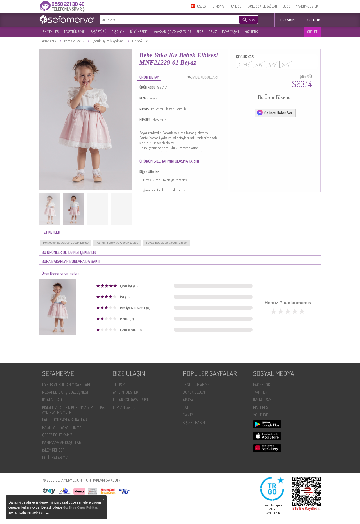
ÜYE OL (236, 6)
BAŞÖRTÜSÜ (98, 31)
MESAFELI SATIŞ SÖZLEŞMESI (65, 392)
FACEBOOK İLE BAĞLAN (262, 6)
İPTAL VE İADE (53, 399)
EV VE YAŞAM (230, 31)
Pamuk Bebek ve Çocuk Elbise (117, 242)
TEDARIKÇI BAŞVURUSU (130, 399)
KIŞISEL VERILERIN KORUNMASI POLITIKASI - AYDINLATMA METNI (76, 409)
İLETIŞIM (118, 384)
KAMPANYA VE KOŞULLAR (61, 442)
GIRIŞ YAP (219, 6)
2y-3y (272, 65)
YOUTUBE (260, 415)
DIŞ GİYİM (118, 31)
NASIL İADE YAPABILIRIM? (61, 427)
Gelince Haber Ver (274, 112)
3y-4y (285, 65)
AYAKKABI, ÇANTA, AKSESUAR (172, 31)
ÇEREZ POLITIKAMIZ (57, 434)
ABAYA (188, 399)
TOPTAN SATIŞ (123, 407)
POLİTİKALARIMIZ (55, 457)
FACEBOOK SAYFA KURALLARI (65, 419)
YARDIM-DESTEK (307, 6)
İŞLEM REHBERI (53, 450)
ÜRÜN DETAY (149, 77)
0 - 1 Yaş (244, 65)
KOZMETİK (251, 31)
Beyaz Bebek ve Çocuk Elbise (166, 242)
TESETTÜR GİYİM (74, 31)
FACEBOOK (261, 384)
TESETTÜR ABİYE (196, 384)
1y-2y (259, 65)
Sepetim (314, 20)
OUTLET (312, 31)
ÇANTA (188, 415)
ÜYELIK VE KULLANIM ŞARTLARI (66, 384)
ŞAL (186, 407)
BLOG (286, 6)
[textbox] (161, 19)
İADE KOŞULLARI (204, 77)
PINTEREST (261, 407)
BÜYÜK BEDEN (139, 31)
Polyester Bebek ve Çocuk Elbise (66, 242)
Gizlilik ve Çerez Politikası (81, 507)
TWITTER (260, 392)
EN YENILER (50, 31)
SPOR (199, 31)
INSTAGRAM (262, 399)
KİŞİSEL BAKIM (194, 422)
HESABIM (287, 20)
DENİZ (213, 31)
